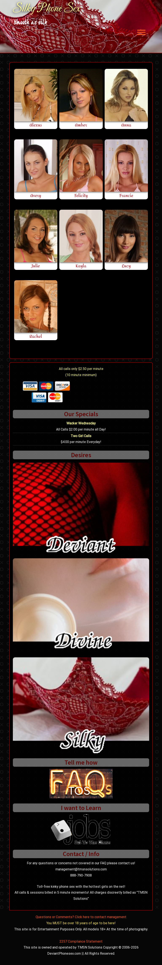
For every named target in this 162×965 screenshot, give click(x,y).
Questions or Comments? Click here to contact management (81, 917)
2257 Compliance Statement (81, 941)
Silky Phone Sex (46, 9)
